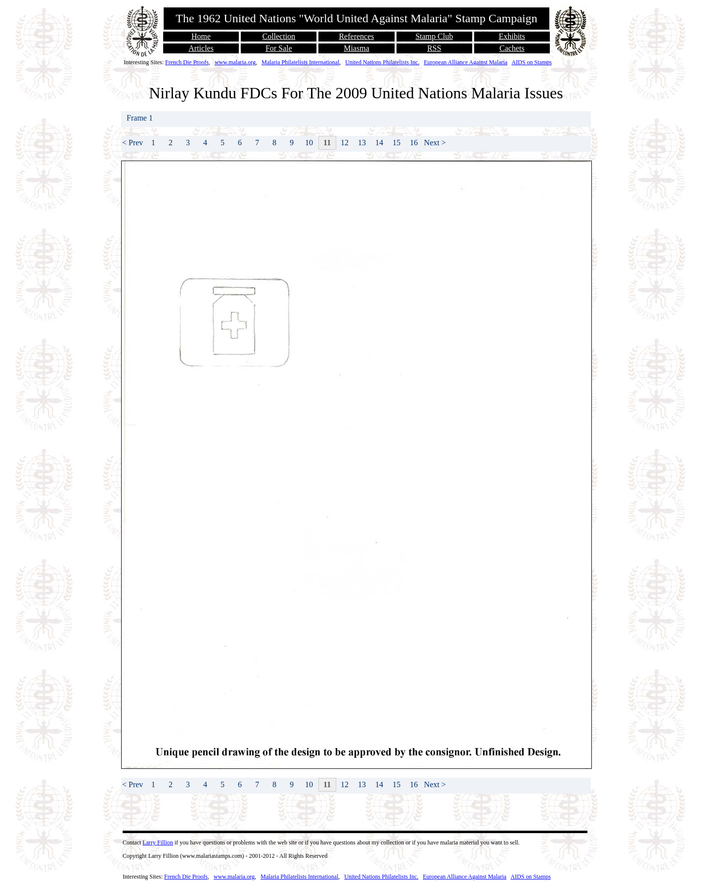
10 (309, 142)
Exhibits (512, 36)
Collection (278, 36)
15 (396, 142)
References (356, 36)
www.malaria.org (235, 62)
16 (414, 142)
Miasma (356, 48)
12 (345, 142)
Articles (201, 48)
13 (362, 142)
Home (201, 36)
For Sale (279, 48)
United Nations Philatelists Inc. (382, 62)
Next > (435, 142)
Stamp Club (434, 36)
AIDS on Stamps (532, 62)
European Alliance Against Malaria (465, 62)
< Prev (132, 142)
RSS (434, 48)
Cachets (512, 48)
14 (379, 142)
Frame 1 (141, 118)
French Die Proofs (187, 62)
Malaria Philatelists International (300, 62)
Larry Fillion (157, 842)
